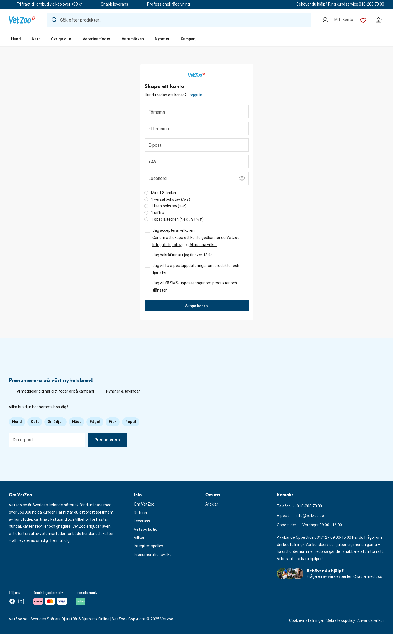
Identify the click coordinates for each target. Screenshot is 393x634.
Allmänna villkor (203, 245)
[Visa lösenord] (241, 178)
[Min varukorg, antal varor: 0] (378, 19)
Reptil (130, 421)
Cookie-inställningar (306, 620)
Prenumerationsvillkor (153, 554)
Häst (76, 421)
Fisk (112, 421)
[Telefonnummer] (197, 161)
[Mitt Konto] (337, 20)
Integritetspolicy (167, 245)
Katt (36, 39)
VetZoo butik (145, 529)
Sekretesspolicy (340, 620)
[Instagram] (21, 601)
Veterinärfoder (97, 39)
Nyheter (162, 39)
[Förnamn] (197, 111)
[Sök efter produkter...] (179, 20)
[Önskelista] (363, 19)
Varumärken (133, 39)
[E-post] (197, 145)
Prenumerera (107, 439)
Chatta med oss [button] (367, 576)
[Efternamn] (197, 128)
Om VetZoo (144, 504)
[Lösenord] (197, 178)
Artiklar (211, 504)
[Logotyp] (22, 19)
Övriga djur (61, 39)
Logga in (195, 95)
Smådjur (55, 421)
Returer (140, 513)
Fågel (95, 421)
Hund (16, 39)
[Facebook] (12, 601)
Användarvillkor (370, 620)
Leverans (142, 521)
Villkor (139, 537)
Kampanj (188, 39)
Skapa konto (196, 306)
